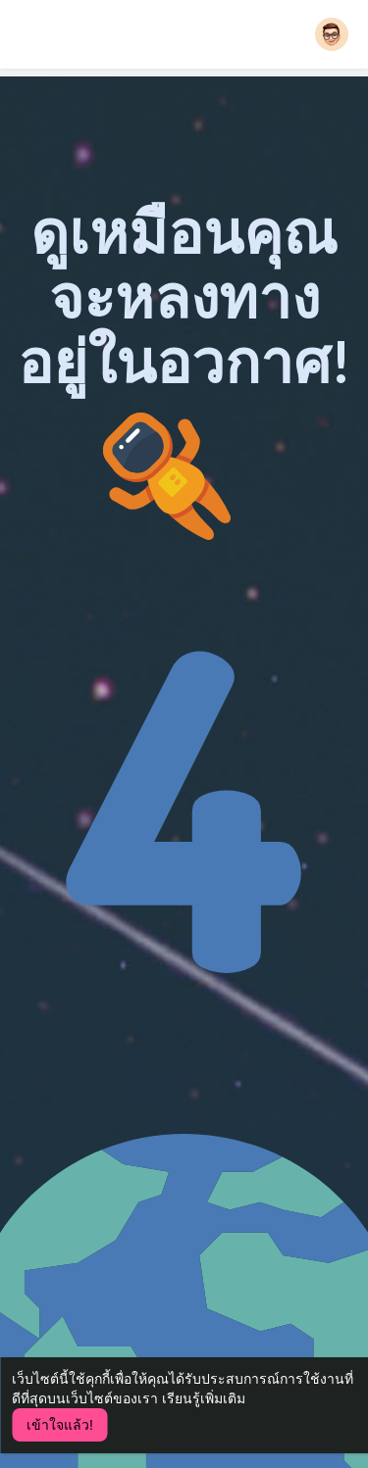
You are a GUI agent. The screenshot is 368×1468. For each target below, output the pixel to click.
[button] (331, 34)
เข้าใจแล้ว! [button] (59, 1425)
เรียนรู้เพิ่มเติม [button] (203, 1398)
